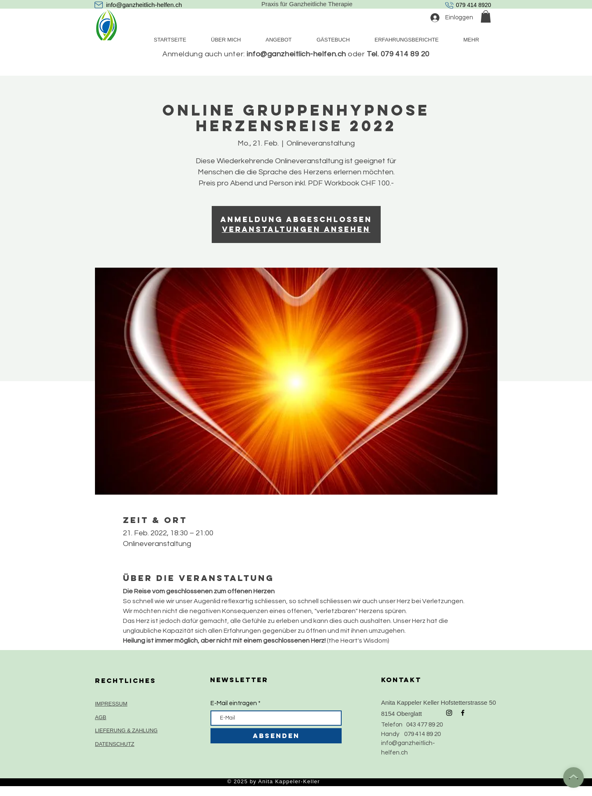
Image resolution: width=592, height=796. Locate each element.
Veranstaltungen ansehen (296, 229)
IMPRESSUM (111, 704)
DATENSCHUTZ (114, 744)
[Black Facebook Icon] (463, 713)
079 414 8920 (473, 5)
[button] (486, 16)
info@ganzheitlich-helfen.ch (144, 4)
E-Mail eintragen (233, 703)
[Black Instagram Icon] (449, 713)
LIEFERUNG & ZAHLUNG (126, 730)
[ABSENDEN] (276, 735)
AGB (100, 717)
